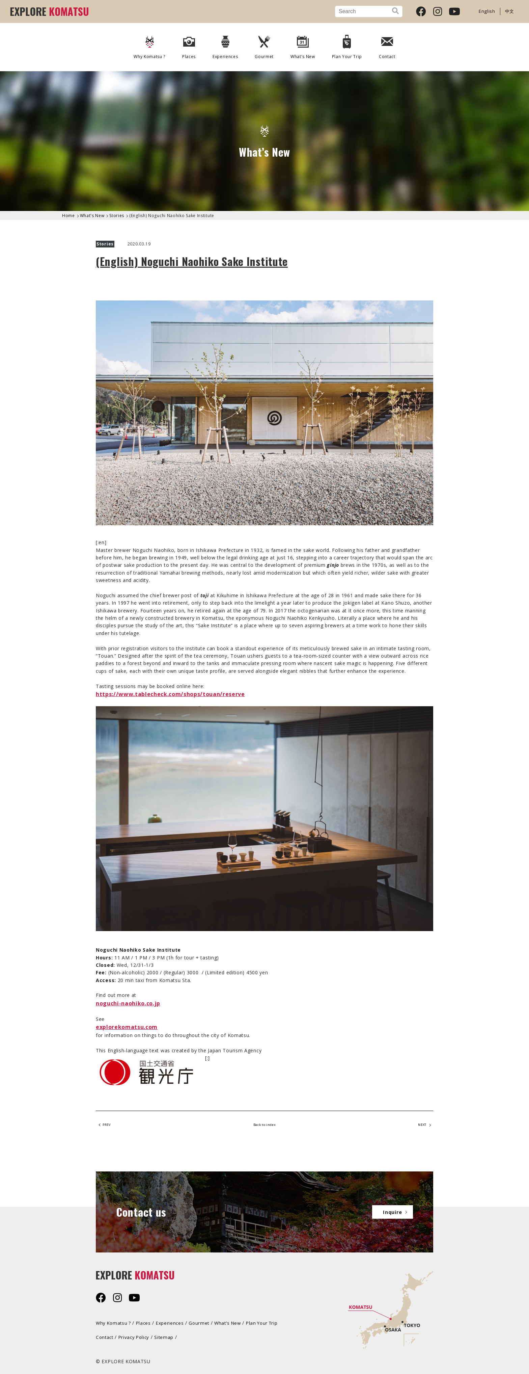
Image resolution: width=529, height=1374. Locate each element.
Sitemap (167, 1335)
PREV (109, 1126)
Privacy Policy (136, 1335)
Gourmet (264, 44)
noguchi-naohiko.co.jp (128, 1003)
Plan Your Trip (347, 44)
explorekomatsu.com (127, 1027)
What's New (302, 44)
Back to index (264, 1126)
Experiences (225, 44)
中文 (509, 11)
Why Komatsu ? (149, 44)
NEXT (419, 1126)
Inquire (389, 1211)
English (486, 11)
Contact (387, 44)
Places (188, 44)
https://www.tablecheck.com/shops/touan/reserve (170, 694)
